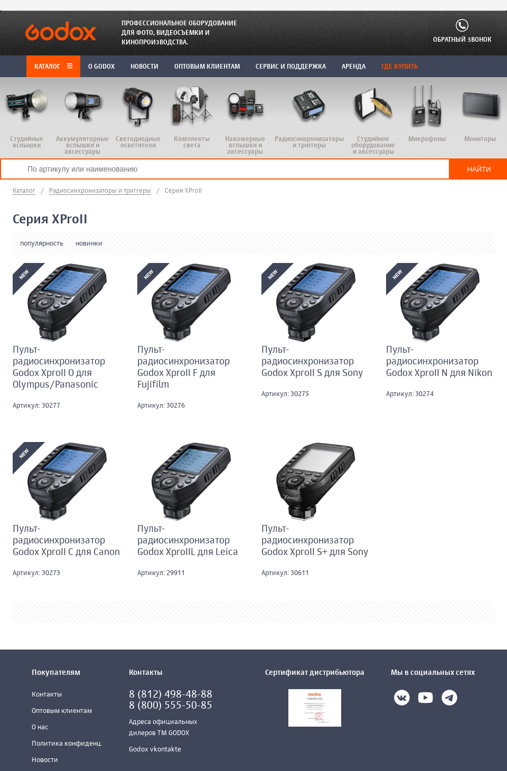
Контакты (47, 694)
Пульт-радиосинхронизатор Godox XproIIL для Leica (187, 540)
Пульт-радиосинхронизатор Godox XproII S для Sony (312, 361)
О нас (40, 727)
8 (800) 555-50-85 (170, 706)
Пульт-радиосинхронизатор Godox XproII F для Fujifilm (183, 367)
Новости (45, 760)
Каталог (53, 67)
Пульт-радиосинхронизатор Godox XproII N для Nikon (439, 361)
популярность (41, 243)
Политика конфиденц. (67, 743)
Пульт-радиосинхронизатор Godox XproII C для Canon (66, 540)
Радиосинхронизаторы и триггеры (100, 191)
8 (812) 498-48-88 (170, 695)
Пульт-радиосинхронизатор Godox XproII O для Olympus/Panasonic (59, 367)
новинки (89, 243)
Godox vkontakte (155, 749)
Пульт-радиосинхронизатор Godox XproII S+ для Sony (315, 540)
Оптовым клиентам (62, 711)
